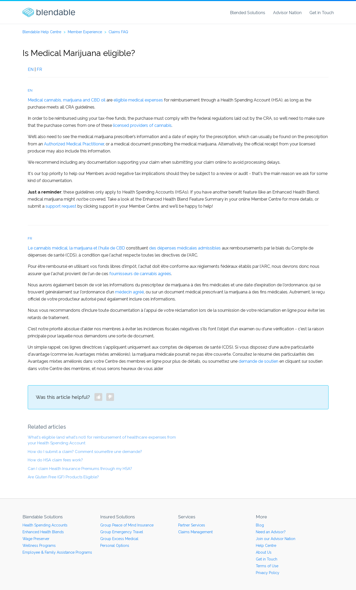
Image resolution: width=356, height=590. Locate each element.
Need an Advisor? (271, 532)
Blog (260, 525)
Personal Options (114, 545)
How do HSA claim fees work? (55, 460)
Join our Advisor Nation (275, 539)
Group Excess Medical (119, 539)
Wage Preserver (35, 539)
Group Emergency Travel (121, 532)
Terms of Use (267, 566)
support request (61, 206)
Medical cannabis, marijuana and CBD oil (66, 100)
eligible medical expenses (138, 100)
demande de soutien (258, 361)
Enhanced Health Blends (43, 532)
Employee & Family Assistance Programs (57, 552)
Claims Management (195, 532)
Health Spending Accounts (44, 525)
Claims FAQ (118, 32)
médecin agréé (129, 292)
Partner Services (191, 525)
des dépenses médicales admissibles (185, 248)
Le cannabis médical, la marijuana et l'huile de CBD (76, 248)
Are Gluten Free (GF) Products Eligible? (63, 477)
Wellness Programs (39, 545)
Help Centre (266, 545)
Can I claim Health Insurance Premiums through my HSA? (80, 468)
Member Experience (85, 32)
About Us (264, 552)
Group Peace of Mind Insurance (127, 525)
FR (39, 69)
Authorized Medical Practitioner (74, 143)
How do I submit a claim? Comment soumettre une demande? (85, 451)
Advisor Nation (287, 12)
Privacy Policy (267, 573)
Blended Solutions (247, 12)
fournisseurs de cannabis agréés (140, 273)
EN (30, 69)
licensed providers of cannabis (142, 125)
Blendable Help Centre (41, 32)
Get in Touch (321, 12)
